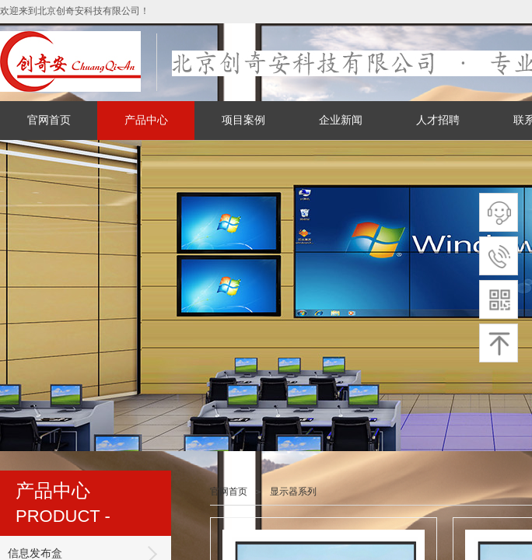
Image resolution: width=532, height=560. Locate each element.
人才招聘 (438, 120)
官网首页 (49, 120)
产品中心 (146, 120)
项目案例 (243, 120)
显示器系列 (293, 491)
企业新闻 (340, 120)
